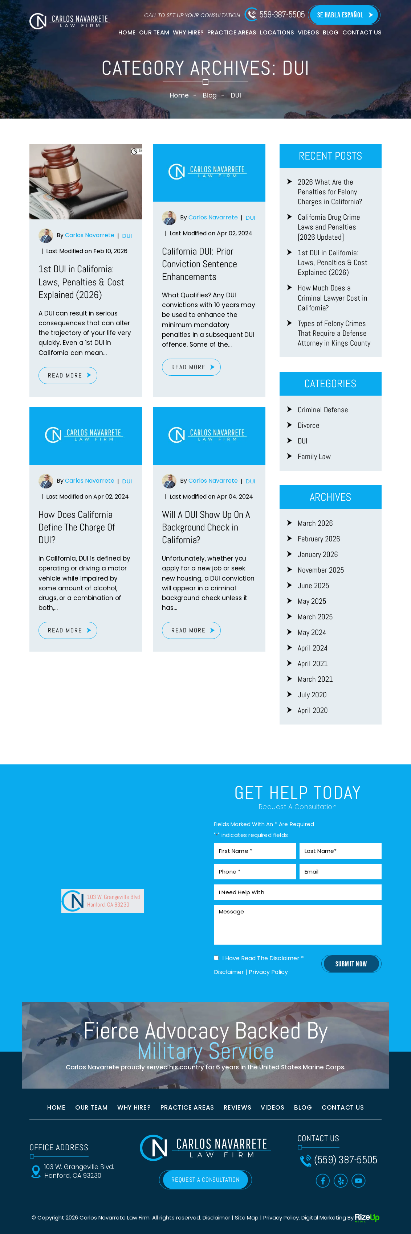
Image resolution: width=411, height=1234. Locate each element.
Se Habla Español (340, 15)
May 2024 (312, 632)
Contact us (343, 1107)
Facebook (323, 1181)
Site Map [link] (247, 1217)
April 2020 (313, 710)
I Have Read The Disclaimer (263, 958)
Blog (331, 32)
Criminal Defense (323, 409)
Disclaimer (229, 972)
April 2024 (313, 648)
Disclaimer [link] (216, 1217)
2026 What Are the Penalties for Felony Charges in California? (330, 192)
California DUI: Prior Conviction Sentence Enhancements (199, 264)
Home (126, 32)
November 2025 (321, 570)
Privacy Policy (268, 972)
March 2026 (315, 523)
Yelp (341, 1181)
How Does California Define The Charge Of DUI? (76, 527)
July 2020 (312, 694)
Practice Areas (231, 32)
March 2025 (315, 617)
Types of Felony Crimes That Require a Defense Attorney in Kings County (334, 333)
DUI (127, 236)
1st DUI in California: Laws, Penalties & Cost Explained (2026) (81, 282)
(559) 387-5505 (346, 1160)
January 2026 (318, 554)
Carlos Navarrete (89, 235)
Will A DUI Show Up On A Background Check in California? (206, 527)
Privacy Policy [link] (281, 1217)
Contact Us (362, 32)
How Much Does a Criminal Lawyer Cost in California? (332, 298)
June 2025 (313, 585)
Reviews (237, 1107)
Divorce (309, 425)
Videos (308, 32)
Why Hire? (188, 32)
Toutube (358, 1181)
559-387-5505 (282, 14)
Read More (65, 375)
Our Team (154, 32)
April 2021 (313, 663)
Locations (277, 32)
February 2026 (319, 539)
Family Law (314, 456)
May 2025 (312, 601)
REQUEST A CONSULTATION (205, 1180)
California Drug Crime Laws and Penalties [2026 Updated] (329, 227)
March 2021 (315, 679)
